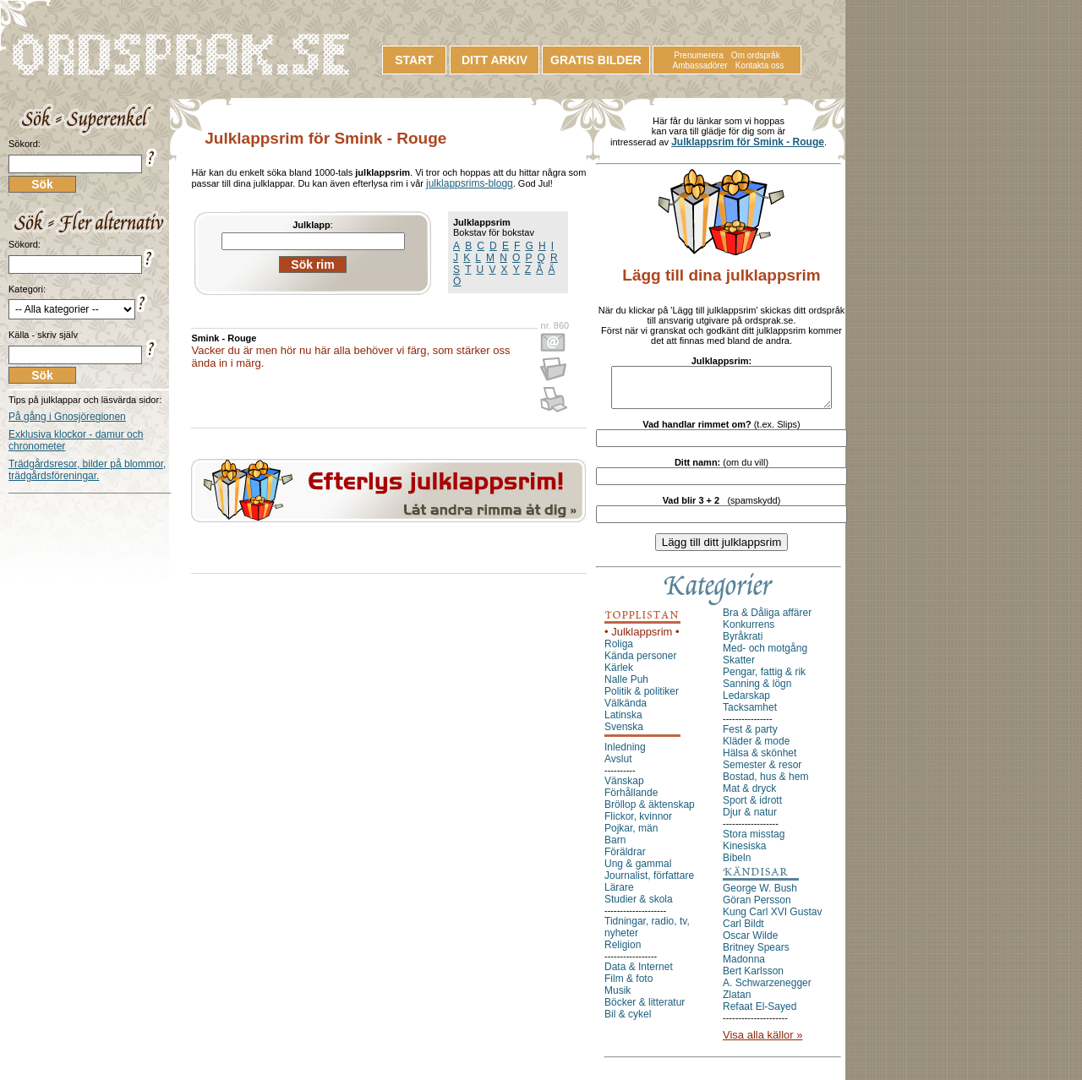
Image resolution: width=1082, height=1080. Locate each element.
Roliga (618, 651)
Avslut (617, 766)
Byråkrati (742, 644)
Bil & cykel (627, 1022)
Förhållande (631, 800)
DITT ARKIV (494, 60)
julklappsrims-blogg (469, 183)
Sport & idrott (752, 808)
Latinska (623, 722)
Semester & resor (762, 772)
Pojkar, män (631, 836)
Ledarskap (746, 703)
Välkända (625, 711)
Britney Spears (756, 955)
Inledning (625, 755)
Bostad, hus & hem (765, 784)
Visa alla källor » (762, 1042)
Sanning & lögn (757, 691)
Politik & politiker (641, 699)
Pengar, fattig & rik (764, 679)
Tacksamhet (750, 715)
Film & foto (628, 986)
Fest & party (750, 737)
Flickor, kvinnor (638, 824)
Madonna (744, 967)
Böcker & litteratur (644, 1010)
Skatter (739, 668)
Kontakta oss (759, 65)
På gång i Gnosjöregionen (67, 417)
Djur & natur (750, 820)
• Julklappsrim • (642, 639)
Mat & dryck (749, 796)
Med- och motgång (765, 656)
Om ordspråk (755, 55)
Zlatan (737, 1002)
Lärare (619, 895)
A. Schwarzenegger (767, 990)
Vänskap (624, 788)
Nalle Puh (626, 687)
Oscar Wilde (750, 943)
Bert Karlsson (753, 979)
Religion (622, 952)
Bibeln (737, 865)
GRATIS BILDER (596, 60)
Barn (615, 848)
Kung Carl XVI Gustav (772, 919)
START (414, 60)
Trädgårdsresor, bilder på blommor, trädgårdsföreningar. (87, 470)
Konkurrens (748, 632)
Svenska (623, 734)
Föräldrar (625, 859)
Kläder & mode (756, 749)
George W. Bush (760, 896)
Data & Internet (638, 974)
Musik (617, 998)
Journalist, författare (649, 883)
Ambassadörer (700, 65)
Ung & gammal (637, 871)
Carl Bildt (743, 931)
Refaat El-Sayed (759, 1014)
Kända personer (640, 663)
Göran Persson (757, 908)
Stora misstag (753, 842)
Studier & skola (638, 907)
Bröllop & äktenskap (649, 812)
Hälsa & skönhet (759, 760)
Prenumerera (698, 55)
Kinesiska (744, 853)
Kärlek (618, 675)
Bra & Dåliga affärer (767, 620)
